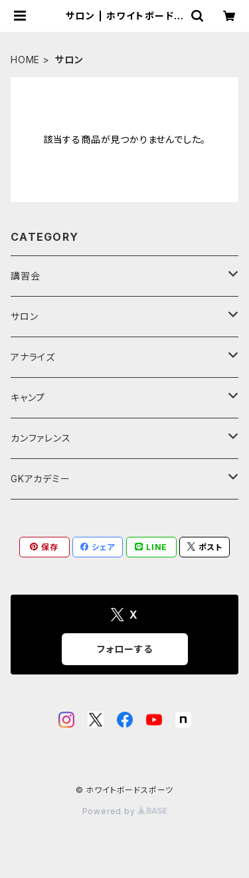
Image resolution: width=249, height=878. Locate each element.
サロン (24, 316)
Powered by (124, 811)
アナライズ (33, 357)
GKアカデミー (40, 478)
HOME (25, 59)
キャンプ (28, 397)
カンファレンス (41, 438)
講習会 (25, 275)
